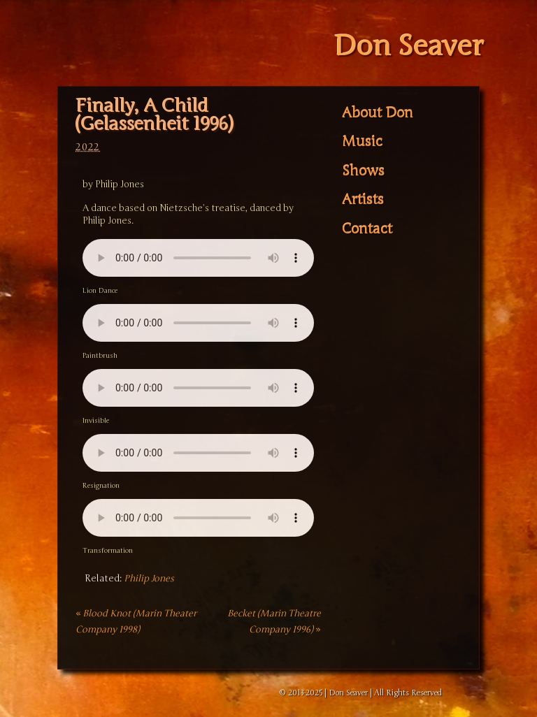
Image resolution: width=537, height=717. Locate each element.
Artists (363, 199)
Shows (363, 171)
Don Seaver (409, 46)
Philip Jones (149, 578)
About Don (377, 113)
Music (362, 141)
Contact (367, 229)
